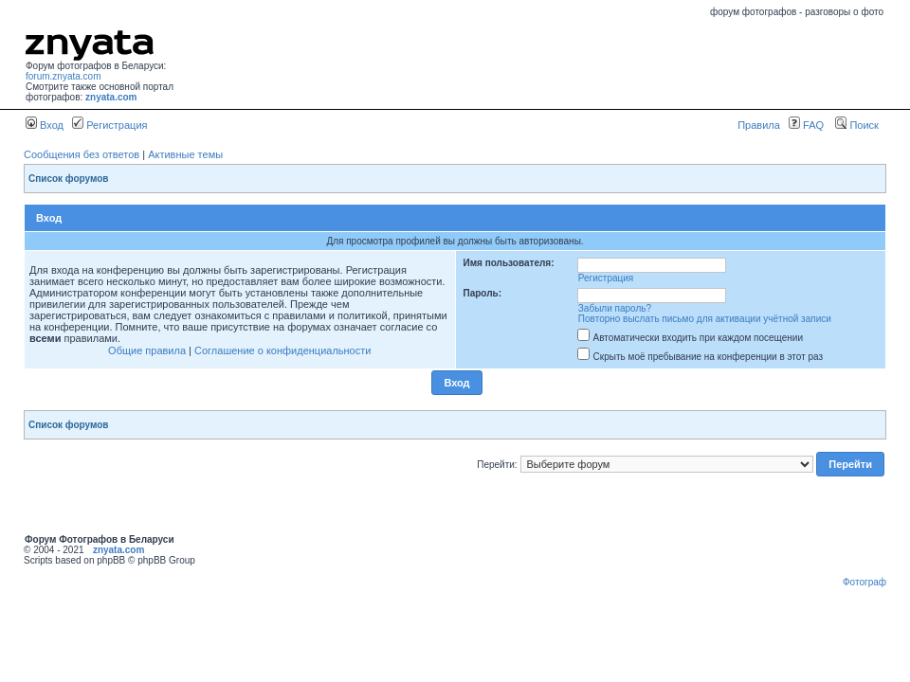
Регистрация (109, 125)
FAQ (806, 125)
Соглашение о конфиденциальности (282, 350)
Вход (45, 125)
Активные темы (185, 154)
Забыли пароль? (614, 308)
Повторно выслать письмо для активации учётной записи (704, 319)
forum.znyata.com (63, 76)
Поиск (857, 125)
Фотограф (864, 582)
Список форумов (68, 178)
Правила (758, 125)
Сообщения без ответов (81, 154)
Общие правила (147, 350)
